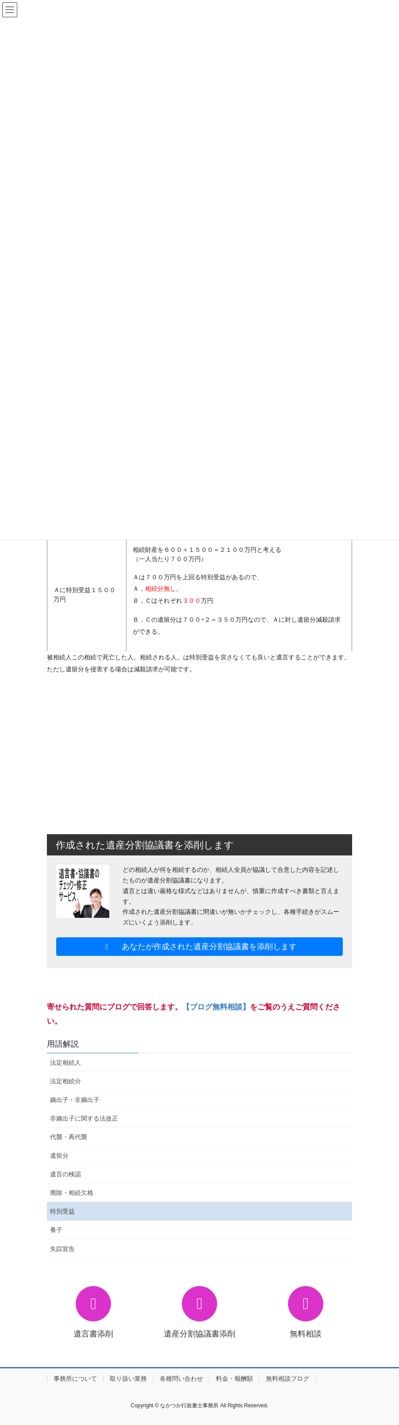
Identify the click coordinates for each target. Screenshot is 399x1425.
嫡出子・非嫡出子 (75, 1099)
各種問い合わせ (181, 1378)
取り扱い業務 (128, 1378)
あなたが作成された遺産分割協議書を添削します (199, 946)
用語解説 (63, 1044)
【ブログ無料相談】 (216, 1007)
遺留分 (59, 1155)
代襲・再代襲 (68, 1136)
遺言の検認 (65, 1174)
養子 (56, 1229)
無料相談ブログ (287, 1378)
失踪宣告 (62, 1248)
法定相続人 (65, 1062)
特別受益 (62, 1211)
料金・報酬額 (234, 1378)
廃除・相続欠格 (71, 1192)
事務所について (75, 1378)
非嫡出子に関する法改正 (84, 1118)
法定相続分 (65, 1081)
